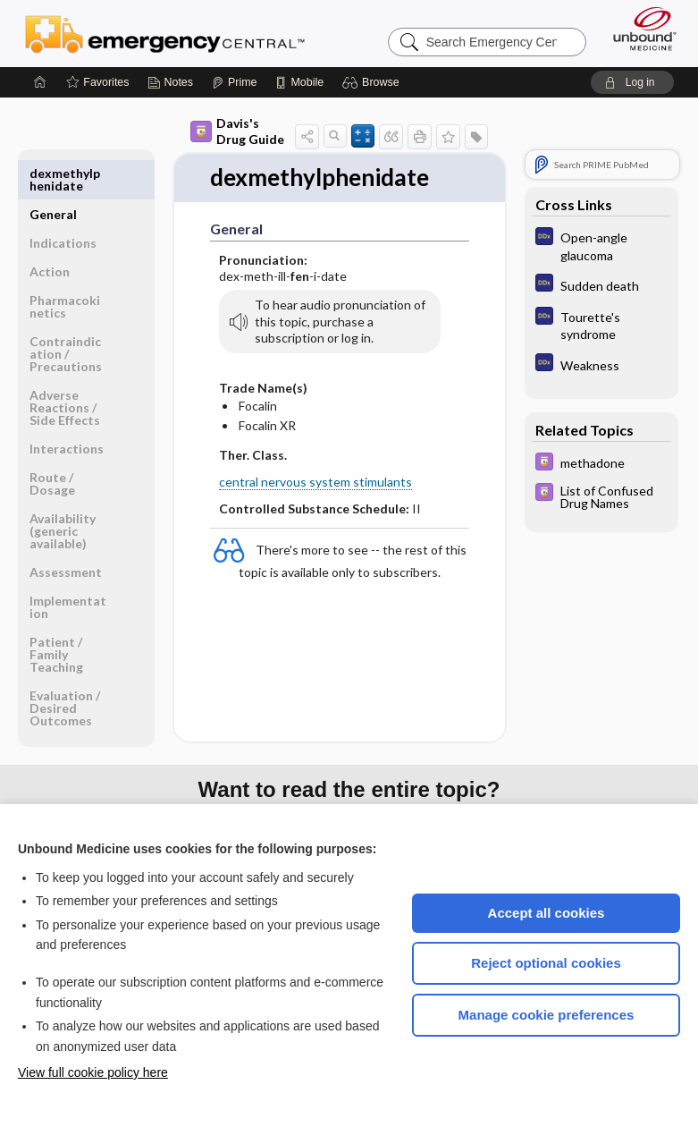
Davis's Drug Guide (237, 131)
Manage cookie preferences (546, 1014)
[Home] (40, 82)
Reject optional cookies (546, 962)
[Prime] (234, 82)
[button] (373, 82)
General (53, 173)
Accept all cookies (546, 912)
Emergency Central (165, 33)
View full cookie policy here (93, 1072)
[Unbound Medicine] (639, 28)
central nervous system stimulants (315, 481)
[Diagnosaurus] (601, 245)
